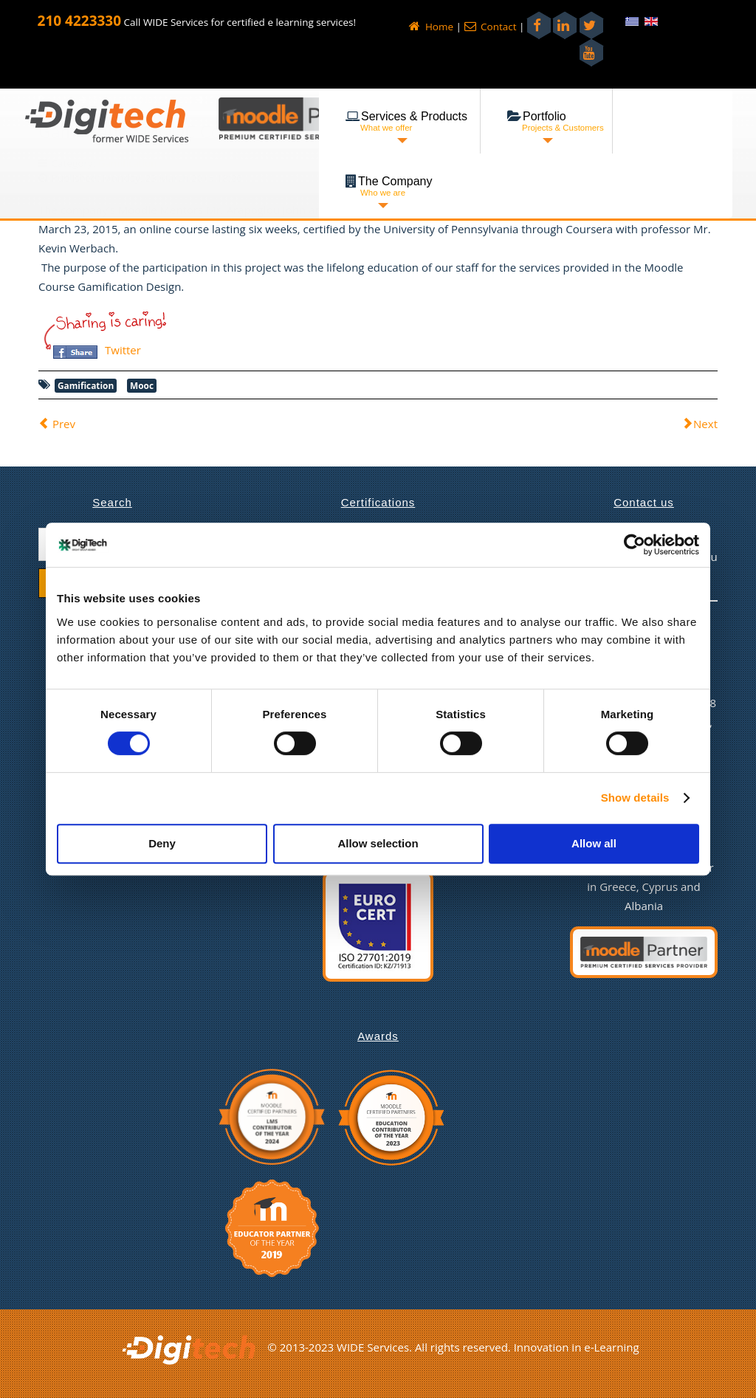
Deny (162, 843)
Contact (490, 26)
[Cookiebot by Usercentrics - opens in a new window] (634, 545)
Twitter (123, 349)
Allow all (593, 843)
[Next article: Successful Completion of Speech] (700, 423)
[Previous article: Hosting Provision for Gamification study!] (56, 423)
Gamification (86, 385)
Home (431, 26)
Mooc (142, 385)
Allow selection (377, 843)
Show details (635, 797)
